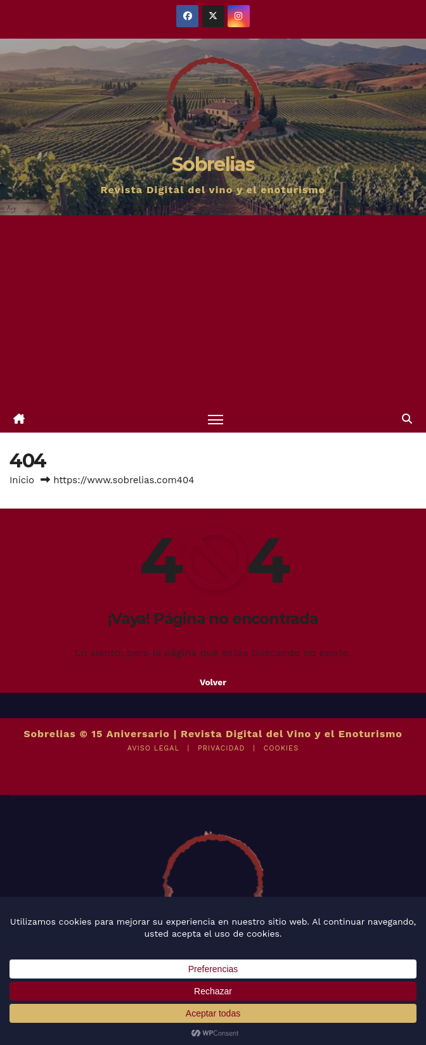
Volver (213, 682)
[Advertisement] (213, 310)
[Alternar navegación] (215, 419)
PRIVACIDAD (221, 748)
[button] (407, 419)
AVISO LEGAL (153, 748)
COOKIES (281, 748)
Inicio (22, 480)
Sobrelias (213, 164)
